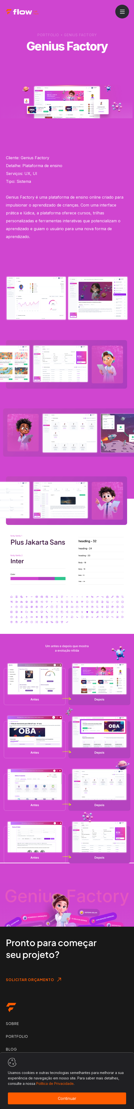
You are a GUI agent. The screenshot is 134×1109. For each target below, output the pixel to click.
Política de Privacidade (55, 1083)
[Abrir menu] (122, 12)
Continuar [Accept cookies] (67, 1098)
